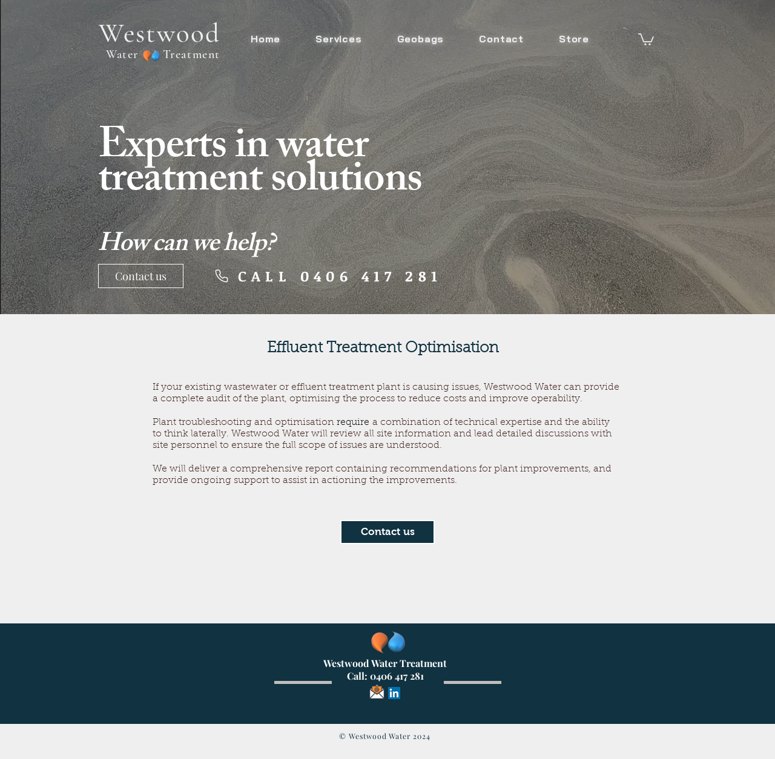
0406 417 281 (397, 675)
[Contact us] (140, 276)
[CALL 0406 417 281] (327, 275)
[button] (646, 38)
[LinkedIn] (394, 693)
